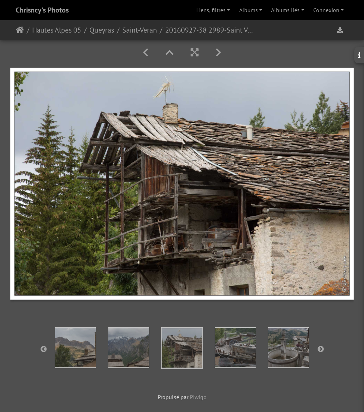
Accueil (20, 30)
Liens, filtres (211, 10)
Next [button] (320, 349)
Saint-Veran (139, 30)
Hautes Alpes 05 (56, 30)
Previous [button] (43, 349)
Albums (248, 10)
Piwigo (198, 397)
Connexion (326, 10)
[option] (75, 347)
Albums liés (285, 10)
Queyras (101, 30)
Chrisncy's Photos (42, 10)
